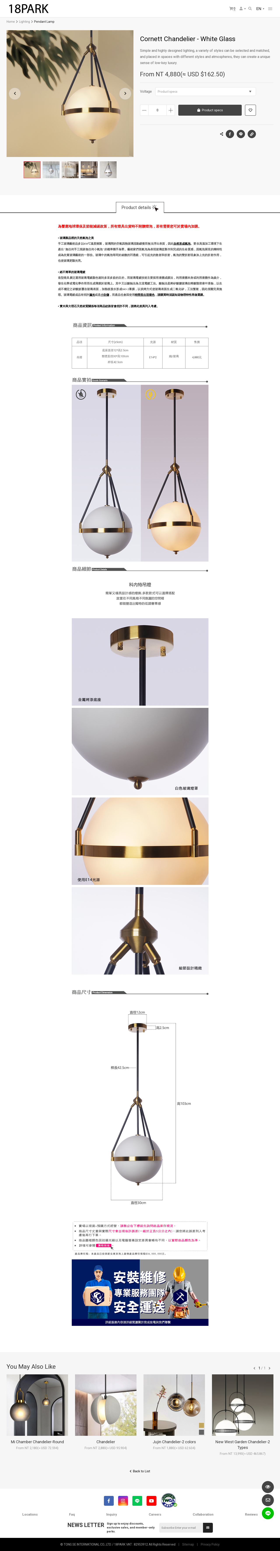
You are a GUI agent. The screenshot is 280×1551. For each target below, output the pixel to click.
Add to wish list (250, 110)
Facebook (230, 134)
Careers (155, 1514)
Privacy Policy (210, 1544)
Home (11, 21)
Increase (170, 110)
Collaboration (203, 1514)
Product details (136, 207)
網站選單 (270, 8)
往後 (269, 1368)
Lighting (24, 21)
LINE (241, 134)
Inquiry (111, 1514)
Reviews (251, 1514)
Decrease (144, 110)
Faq (72, 1514)
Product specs (204, 91)
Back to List (141, 1471)
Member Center (241, 8)
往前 (254, 1368)
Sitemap (188, 1544)
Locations (30, 1514)
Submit (207, 1527)
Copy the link (252, 133)
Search (250, 8)
